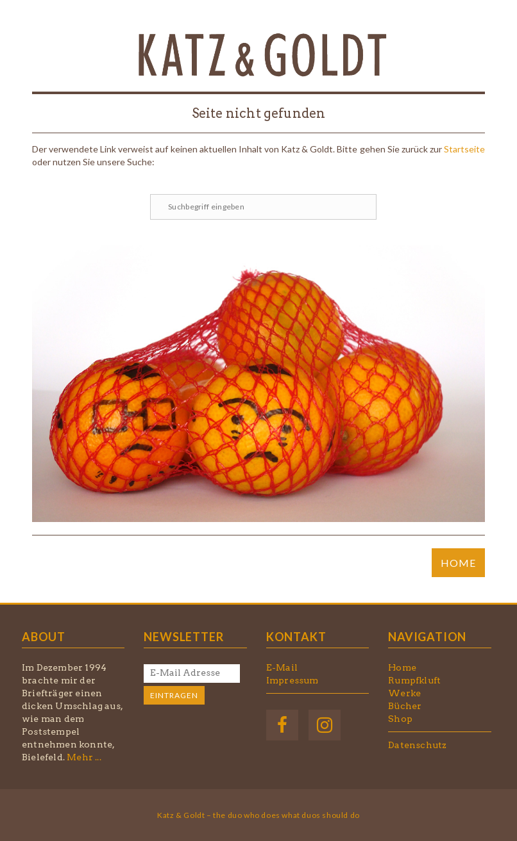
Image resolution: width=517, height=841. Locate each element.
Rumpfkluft (414, 680)
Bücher (404, 706)
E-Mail (282, 667)
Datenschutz (417, 745)
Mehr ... (84, 757)
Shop (400, 719)
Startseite (464, 148)
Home (402, 667)
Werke (404, 693)
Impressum (292, 680)
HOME (458, 563)
